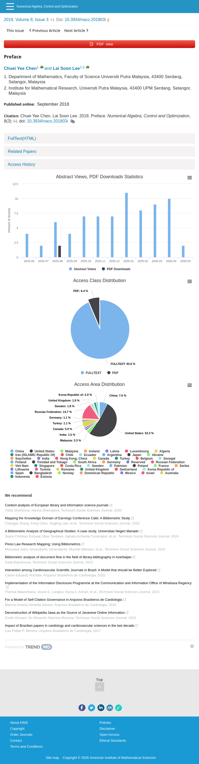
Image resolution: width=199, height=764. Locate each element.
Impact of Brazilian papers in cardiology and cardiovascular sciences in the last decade (71, 625)
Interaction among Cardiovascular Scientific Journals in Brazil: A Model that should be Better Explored (83, 570)
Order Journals (21, 734)
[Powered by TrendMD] (28, 647)
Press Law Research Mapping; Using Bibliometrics (44, 544)
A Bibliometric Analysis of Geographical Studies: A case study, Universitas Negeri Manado (74, 531)
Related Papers (22, 151)
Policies (105, 723)
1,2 (82, 67)
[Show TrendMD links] (192, 646)
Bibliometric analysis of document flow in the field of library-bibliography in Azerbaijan (70, 557)
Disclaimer (107, 729)
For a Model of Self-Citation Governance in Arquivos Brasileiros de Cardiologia (65, 600)
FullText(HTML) (22, 138)
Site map (52, 758)
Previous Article (44, 30)
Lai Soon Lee (66, 68)
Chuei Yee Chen (20, 68)
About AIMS (19, 723)
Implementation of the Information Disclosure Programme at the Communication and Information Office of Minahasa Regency (98, 585)
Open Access (109, 734)
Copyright (17, 729)
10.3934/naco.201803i (87, 19)
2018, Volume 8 (18, 19)
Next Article (76, 30)
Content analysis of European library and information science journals (59, 505)
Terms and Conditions (26, 746)
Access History (21, 164)
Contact (16, 740)
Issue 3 (41, 19)
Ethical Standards (113, 740)
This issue (15, 30)
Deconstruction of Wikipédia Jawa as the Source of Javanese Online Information (67, 613)
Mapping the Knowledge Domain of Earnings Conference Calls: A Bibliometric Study (69, 518)
